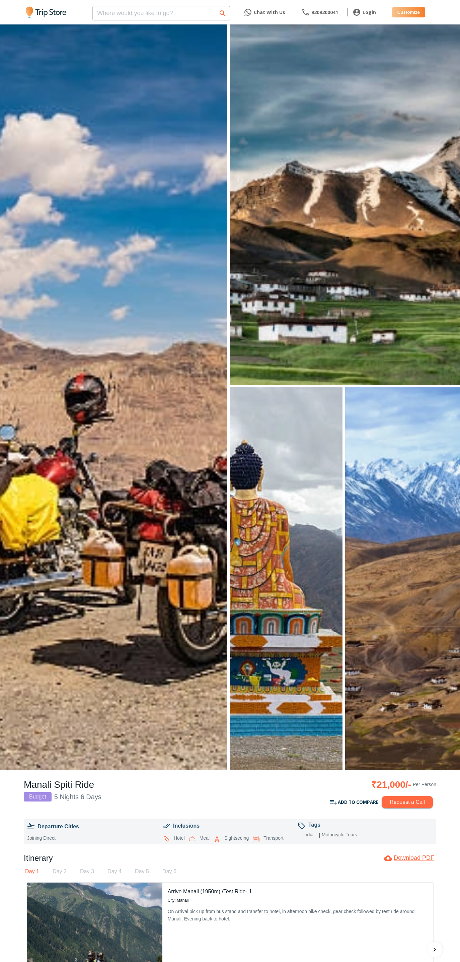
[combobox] (161, 11)
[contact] (319, 12)
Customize (408, 12)
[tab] (32, 871)
